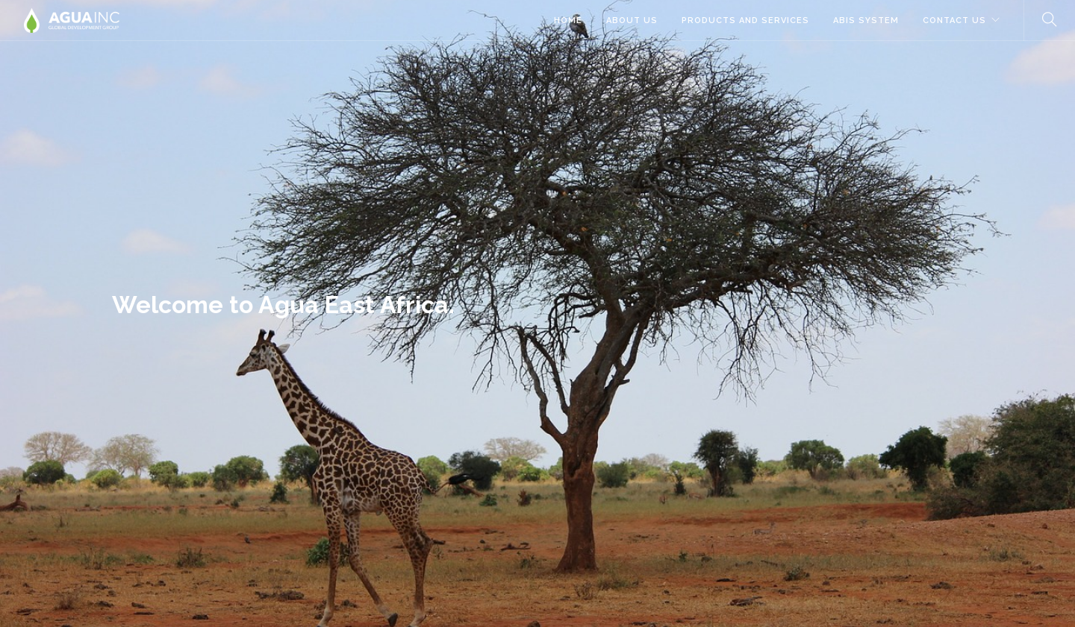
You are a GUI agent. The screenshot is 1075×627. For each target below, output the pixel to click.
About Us (632, 20)
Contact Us (954, 20)
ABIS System (866, 20)
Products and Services (745, 20)
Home (568, 20)
